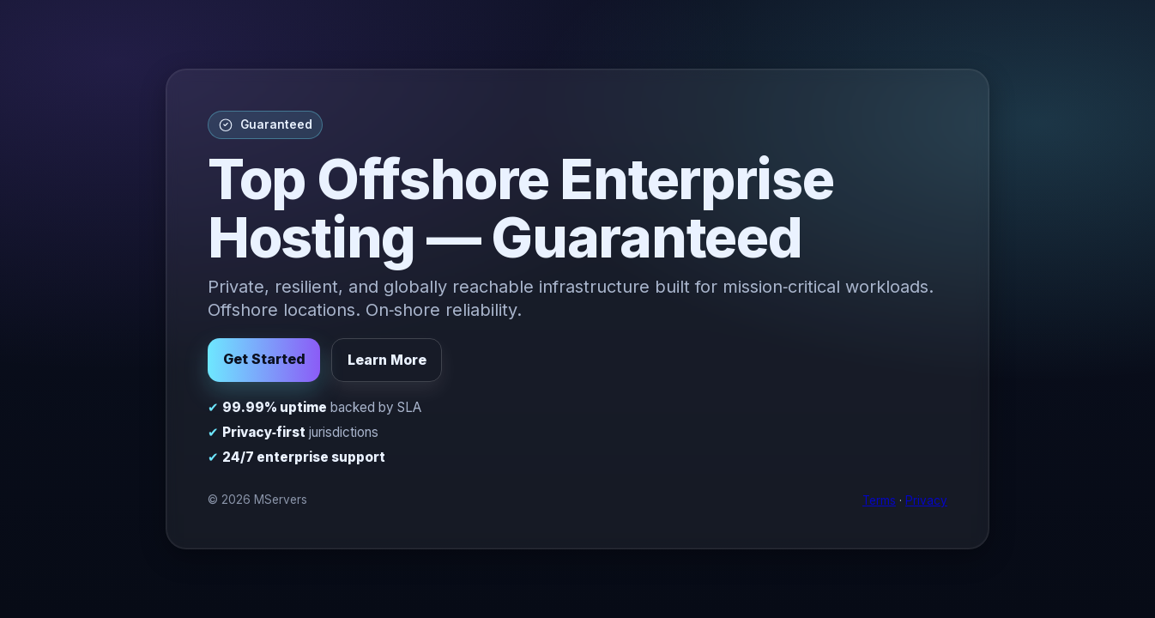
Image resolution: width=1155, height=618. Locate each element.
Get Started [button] (264, 358)
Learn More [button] (387, 359)
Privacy (926, 500)
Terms (879, 500)
